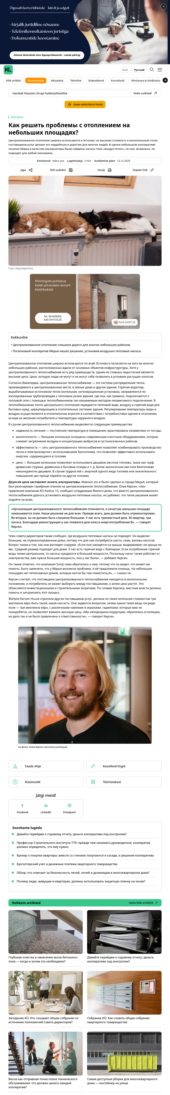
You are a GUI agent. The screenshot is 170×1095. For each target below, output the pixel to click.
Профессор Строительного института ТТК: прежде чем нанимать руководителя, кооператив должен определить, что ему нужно (83, 845)
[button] (159, 69)
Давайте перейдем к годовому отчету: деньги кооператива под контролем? (72, 834)
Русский (139, 70)
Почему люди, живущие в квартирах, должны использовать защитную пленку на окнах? (81, 881)
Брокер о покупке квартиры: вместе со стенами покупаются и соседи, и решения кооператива (85, 855)
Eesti (125, 70)
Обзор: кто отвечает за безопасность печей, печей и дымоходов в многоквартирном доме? (83, 873)
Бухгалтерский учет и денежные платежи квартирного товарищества (67, 864)
